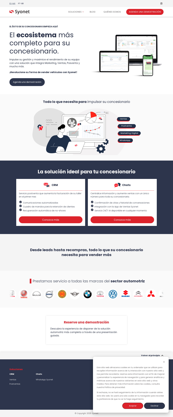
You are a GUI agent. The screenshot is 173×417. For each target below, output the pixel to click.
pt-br (21, 3)
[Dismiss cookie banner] (164, 362)
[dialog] (131, 385)
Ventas (12, 379)
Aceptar (133, 405)
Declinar (154, 405)
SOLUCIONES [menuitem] (74, 11)
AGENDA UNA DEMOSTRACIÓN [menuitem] (145, 11)
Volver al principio (152, 355)
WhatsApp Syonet (44, 379)
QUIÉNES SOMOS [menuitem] (112, 11)
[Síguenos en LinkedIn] (161, 3)
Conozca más (50, 219)
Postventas (15, 384)
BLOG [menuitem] (92, 11)
